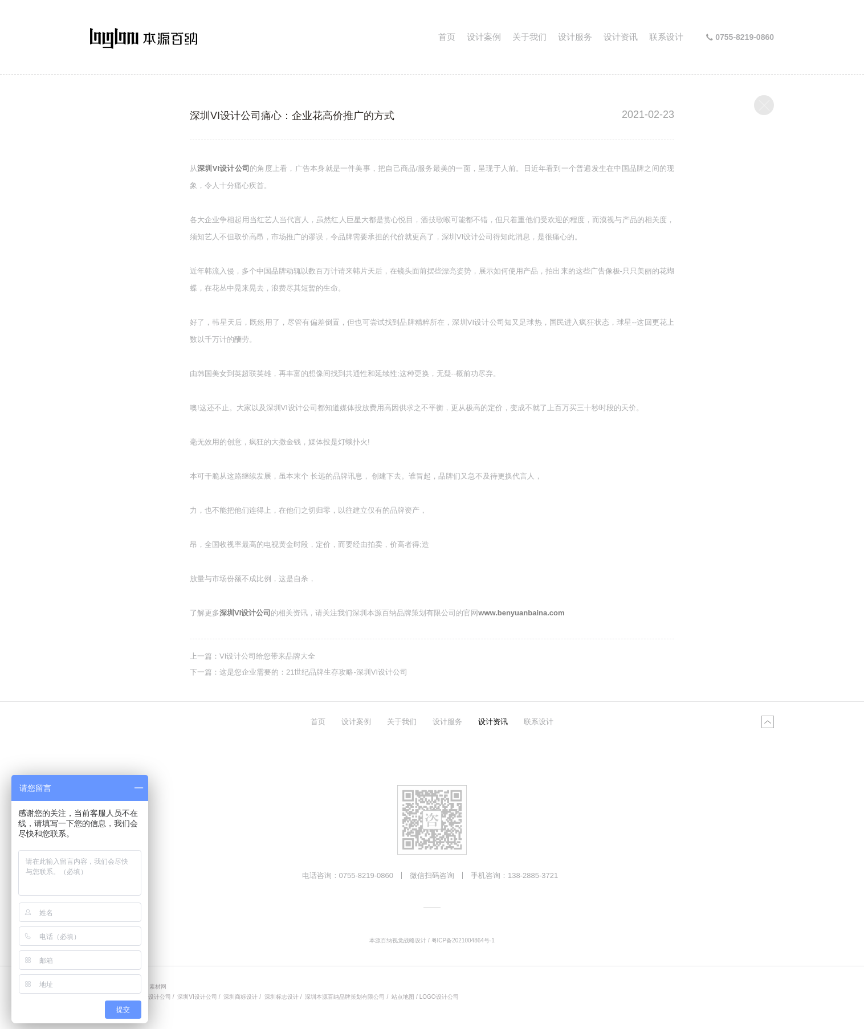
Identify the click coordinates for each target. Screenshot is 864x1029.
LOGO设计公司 (439, 997)
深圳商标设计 (240, 997)
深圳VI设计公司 (197, 997)
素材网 (157, 986)
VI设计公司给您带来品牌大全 (267, 656)
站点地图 (403, 997)
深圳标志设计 (281, 997)
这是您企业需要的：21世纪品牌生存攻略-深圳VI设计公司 (313, 672)
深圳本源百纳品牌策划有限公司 (345, 997)
